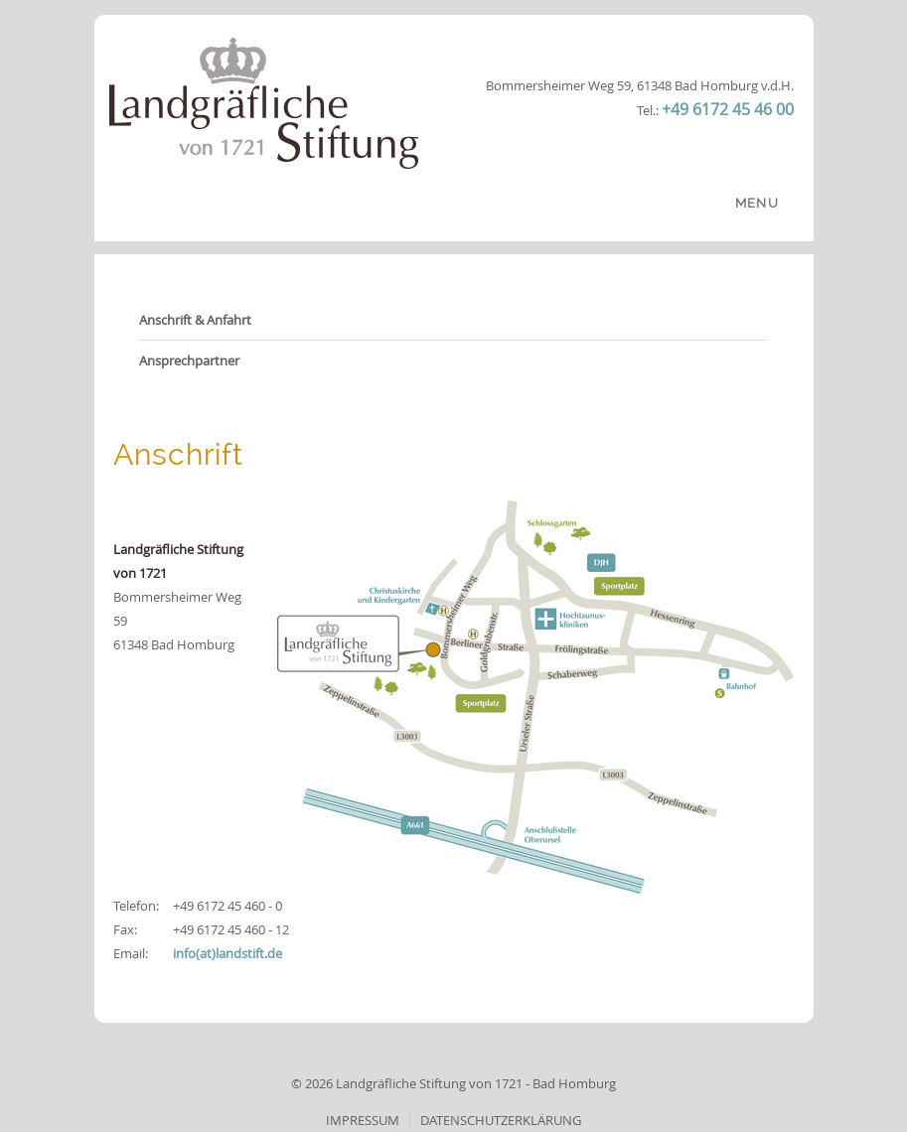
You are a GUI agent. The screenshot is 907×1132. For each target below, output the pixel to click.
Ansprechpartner (189, 360)
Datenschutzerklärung (500, 1120)
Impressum (362, 1120)
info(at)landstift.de (227, 953)
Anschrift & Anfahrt (195, 320)
